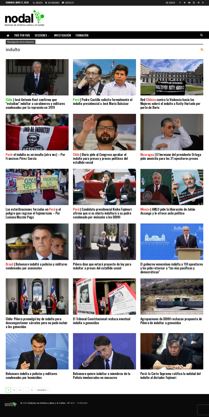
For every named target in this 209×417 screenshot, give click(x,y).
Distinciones (52, 2)
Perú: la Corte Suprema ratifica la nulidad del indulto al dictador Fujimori (170, 375)
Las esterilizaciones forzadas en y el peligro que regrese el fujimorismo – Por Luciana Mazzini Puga (33, 213)
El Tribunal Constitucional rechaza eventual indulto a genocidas (101, 320)
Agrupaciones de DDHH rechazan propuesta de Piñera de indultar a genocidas (171, 320)
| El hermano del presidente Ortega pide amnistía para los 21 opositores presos (170, 156)
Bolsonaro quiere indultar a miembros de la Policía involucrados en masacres (101, 375)
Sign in (170, 2)
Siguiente (42, 390)
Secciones (41, 35)
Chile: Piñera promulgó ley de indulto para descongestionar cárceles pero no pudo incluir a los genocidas (37, 322)
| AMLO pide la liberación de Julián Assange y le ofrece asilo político (167, 211)
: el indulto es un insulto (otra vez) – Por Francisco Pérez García (35, 156)
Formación (82, 35)
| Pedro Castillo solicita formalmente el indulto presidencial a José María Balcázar (102, 101)
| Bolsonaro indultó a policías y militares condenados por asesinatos (36, 265)
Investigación (62, 35)
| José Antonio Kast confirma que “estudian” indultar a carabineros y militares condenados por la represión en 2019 (35, 103)
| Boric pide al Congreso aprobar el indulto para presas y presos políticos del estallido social (100, 158)
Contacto (68, 2)
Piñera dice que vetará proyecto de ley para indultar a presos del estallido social (102, 265)
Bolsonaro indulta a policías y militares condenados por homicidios (31, 375)
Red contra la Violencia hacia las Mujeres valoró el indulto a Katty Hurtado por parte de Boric (170, 103)
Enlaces (38, 2)
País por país (22, 35)
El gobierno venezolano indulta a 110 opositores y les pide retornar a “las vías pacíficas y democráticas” (171, 267)
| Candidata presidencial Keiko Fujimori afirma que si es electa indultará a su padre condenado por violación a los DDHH (102, 213)
